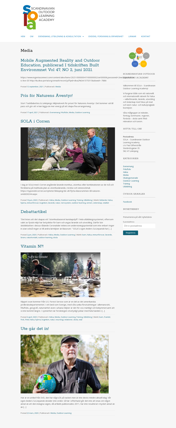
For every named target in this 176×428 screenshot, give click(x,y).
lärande (51, 203)
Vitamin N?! (32, 246)
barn (84, 234)
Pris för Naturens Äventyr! (47, 95)
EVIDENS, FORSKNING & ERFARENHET (105, 36)
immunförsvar (33, 203)
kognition (43, 203)
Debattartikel (34, 211)
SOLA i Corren (35, 121)
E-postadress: (139, 224)
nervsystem (66, 203)
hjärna (23, 203)
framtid (107, 317)
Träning (80, 200)
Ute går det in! (35, 328)
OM (31, 36)
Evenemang (55, 112)
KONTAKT (145, 36)
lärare (23, 237)
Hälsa (51, 200)
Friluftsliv (64, 112)
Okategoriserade (130, 178)
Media (58, 86)
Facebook (127, 201)
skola (55, 237)
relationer (68, 319)
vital (80, 319)
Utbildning (88, 200)
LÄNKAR (132, 36)
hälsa (110, 200)
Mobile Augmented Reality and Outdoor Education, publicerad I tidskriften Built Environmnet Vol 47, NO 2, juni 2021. (60, 65)
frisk (22, 319)
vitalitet (106, 203)
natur (58, 203)
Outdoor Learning (82, 112)
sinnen (89, 203)
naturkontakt (32, 237)
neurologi (60, 319)
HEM (23, 36)
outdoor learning (79, 203)
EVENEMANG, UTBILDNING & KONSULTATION (59, 36)
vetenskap (97, 203)
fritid (27, 319)
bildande (103, 200)
